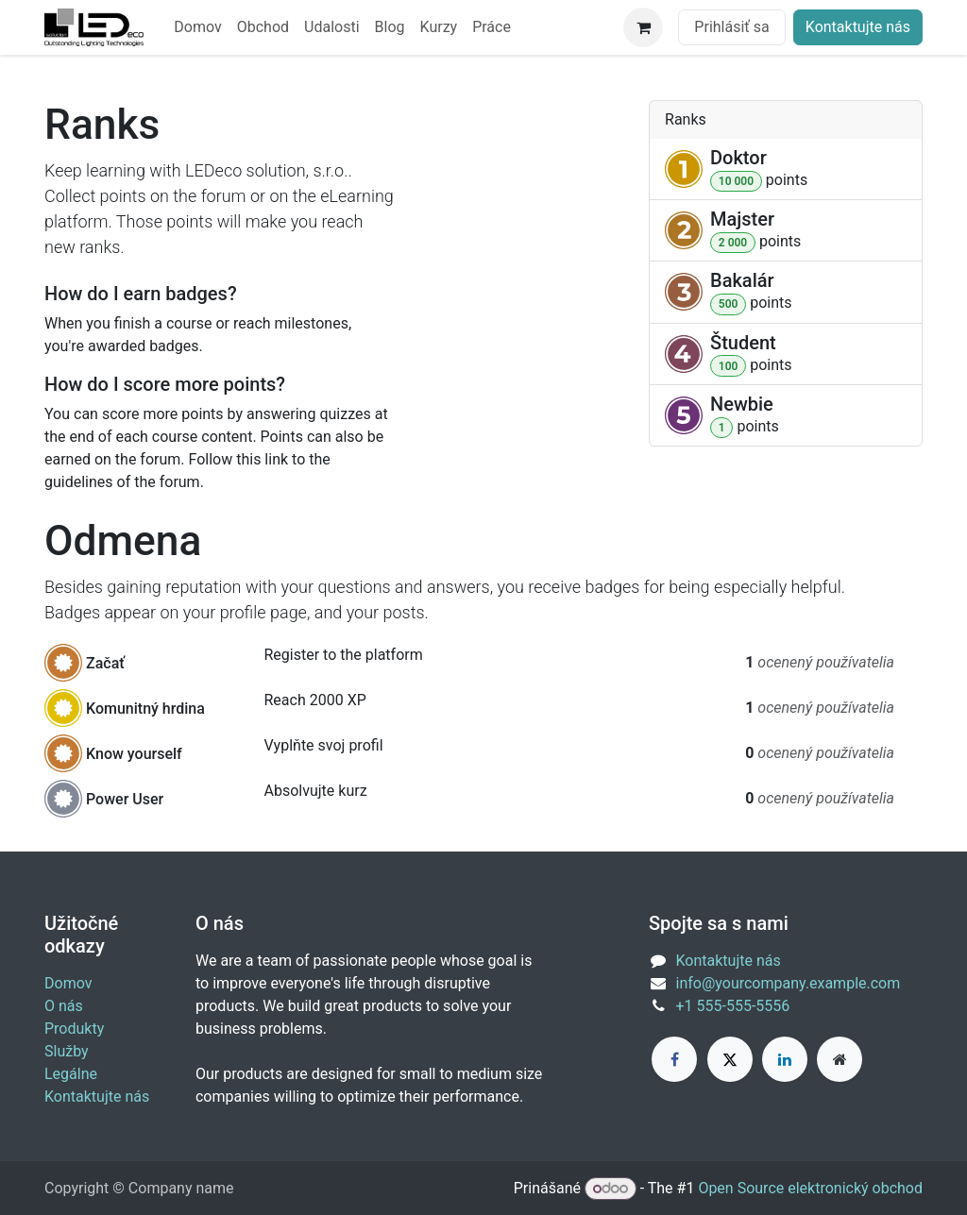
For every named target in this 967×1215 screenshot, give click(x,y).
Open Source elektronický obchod (810, 1188)
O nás (63, 1006)
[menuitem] (197, 27)
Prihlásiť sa (731, 27)
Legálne (70, 1074)
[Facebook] (674, 1059)
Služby (66, 1051)
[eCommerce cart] (643, 27)
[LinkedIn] (784, 1059)
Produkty (74, 1029)
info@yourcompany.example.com (788, 983)
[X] (730, 1059)
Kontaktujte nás (858, 27)
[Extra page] (839, 1059)
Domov (68, 983)
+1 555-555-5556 (733, 1006)
